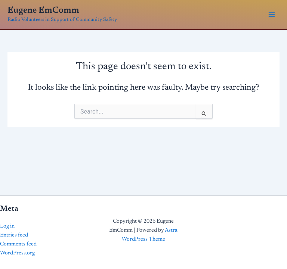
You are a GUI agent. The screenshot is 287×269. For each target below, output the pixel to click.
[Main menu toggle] (272, 14)
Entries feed (14, 235)
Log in (7, 226)
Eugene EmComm (43, 10)
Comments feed (18, 244)
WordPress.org (17, 253)
